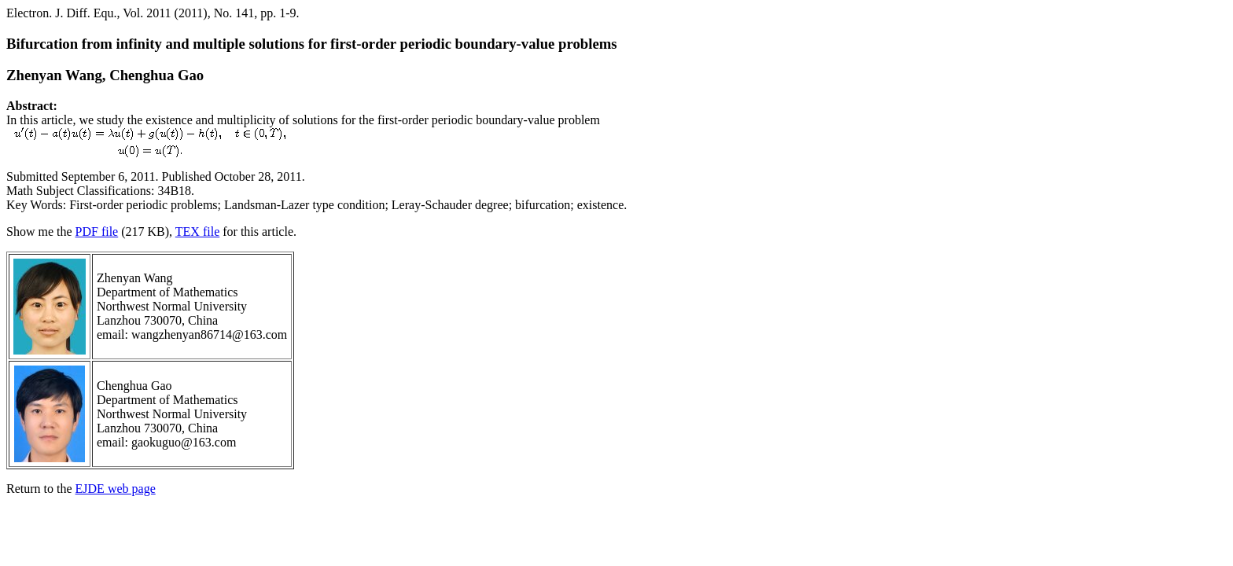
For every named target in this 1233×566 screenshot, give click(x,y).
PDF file (97, 231)
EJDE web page (115, 488)
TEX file (197, 231)
